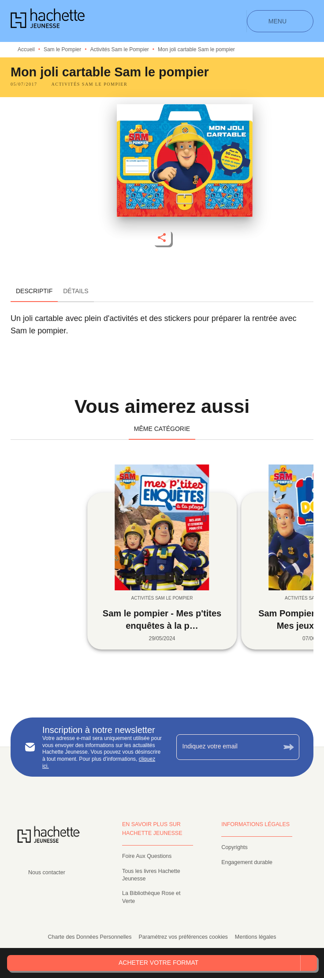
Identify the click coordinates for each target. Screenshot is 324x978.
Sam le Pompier (62, 49)
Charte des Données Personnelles (90, 937)
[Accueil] (48, 21)
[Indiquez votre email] (227, 747)
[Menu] (280, 21)
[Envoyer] (288, 747)
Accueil (26, 49)
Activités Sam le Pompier (119, 49)
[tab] (34, 291)
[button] (89, 84)
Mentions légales (255, 937)
